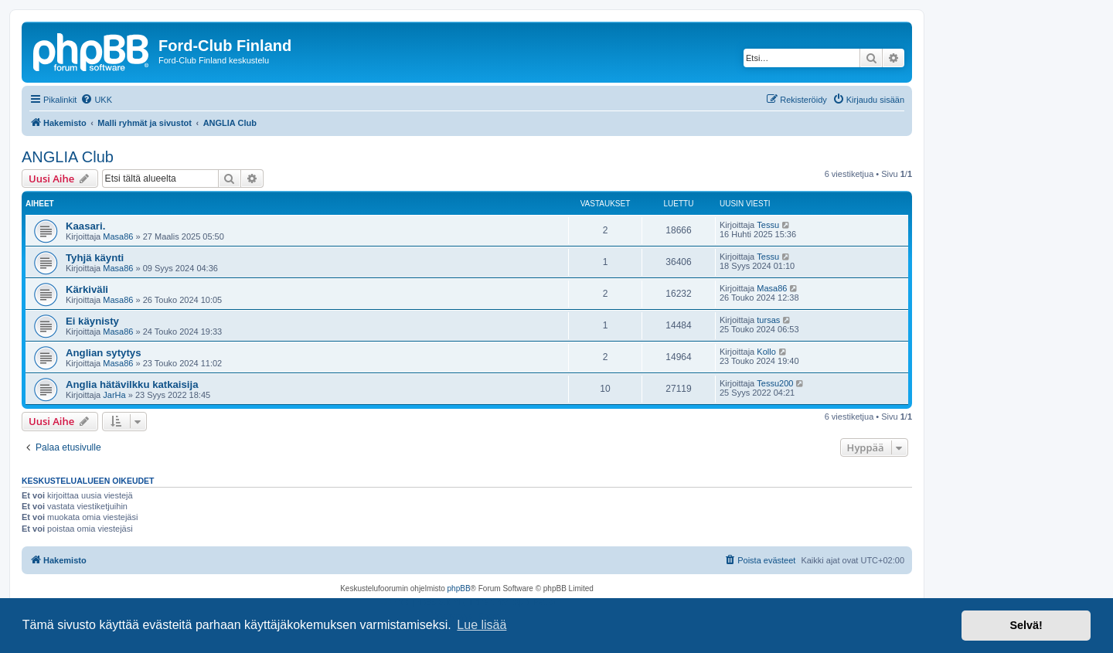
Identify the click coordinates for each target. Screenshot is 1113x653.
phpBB (459, 588)
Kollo (766, 351)
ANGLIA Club (68, 156)
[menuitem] (96, 99)
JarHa (114, 395)
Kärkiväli (87, 289)
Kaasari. (85, 226)
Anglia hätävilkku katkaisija (132, 384)
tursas (768, 320)
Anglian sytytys (103, 353)
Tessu (768, 225)
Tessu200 (775, 383)
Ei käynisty (92, 321)
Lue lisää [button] (481, 624)
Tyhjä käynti (95, 258)
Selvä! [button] (1025, 625)
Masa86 (118, 236)
